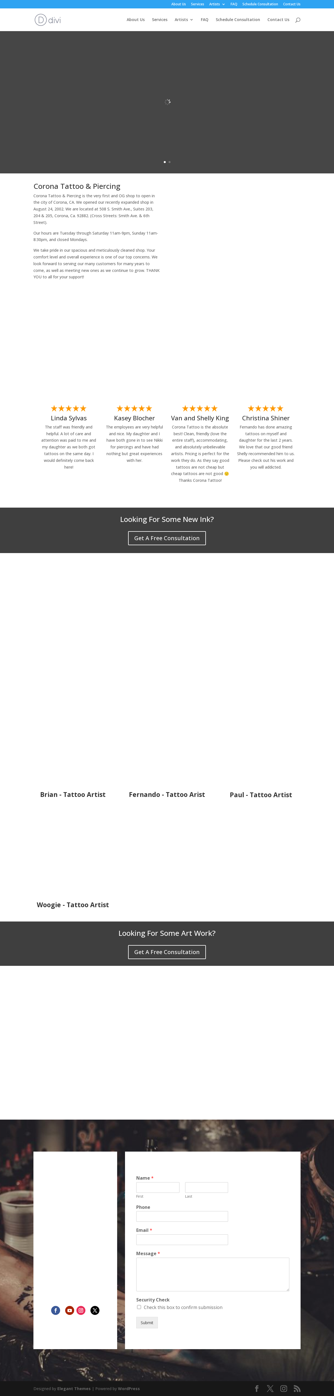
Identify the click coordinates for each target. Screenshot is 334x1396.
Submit (147, 1322)
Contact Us (292, 4)
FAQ (234, 4)
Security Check (153, 1300)
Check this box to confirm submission (183, 1307)
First (139, 1196)
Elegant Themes (74, 1388)
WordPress (129, 1388)
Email (144, 1230)
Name (145, 1178)
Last (188, 1196)
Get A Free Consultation (167, 538)
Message (148, 1254)
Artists (214, 4)
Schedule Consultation (260, 4)
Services (197, 4)
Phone (143, 1207)
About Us (178, 4)
